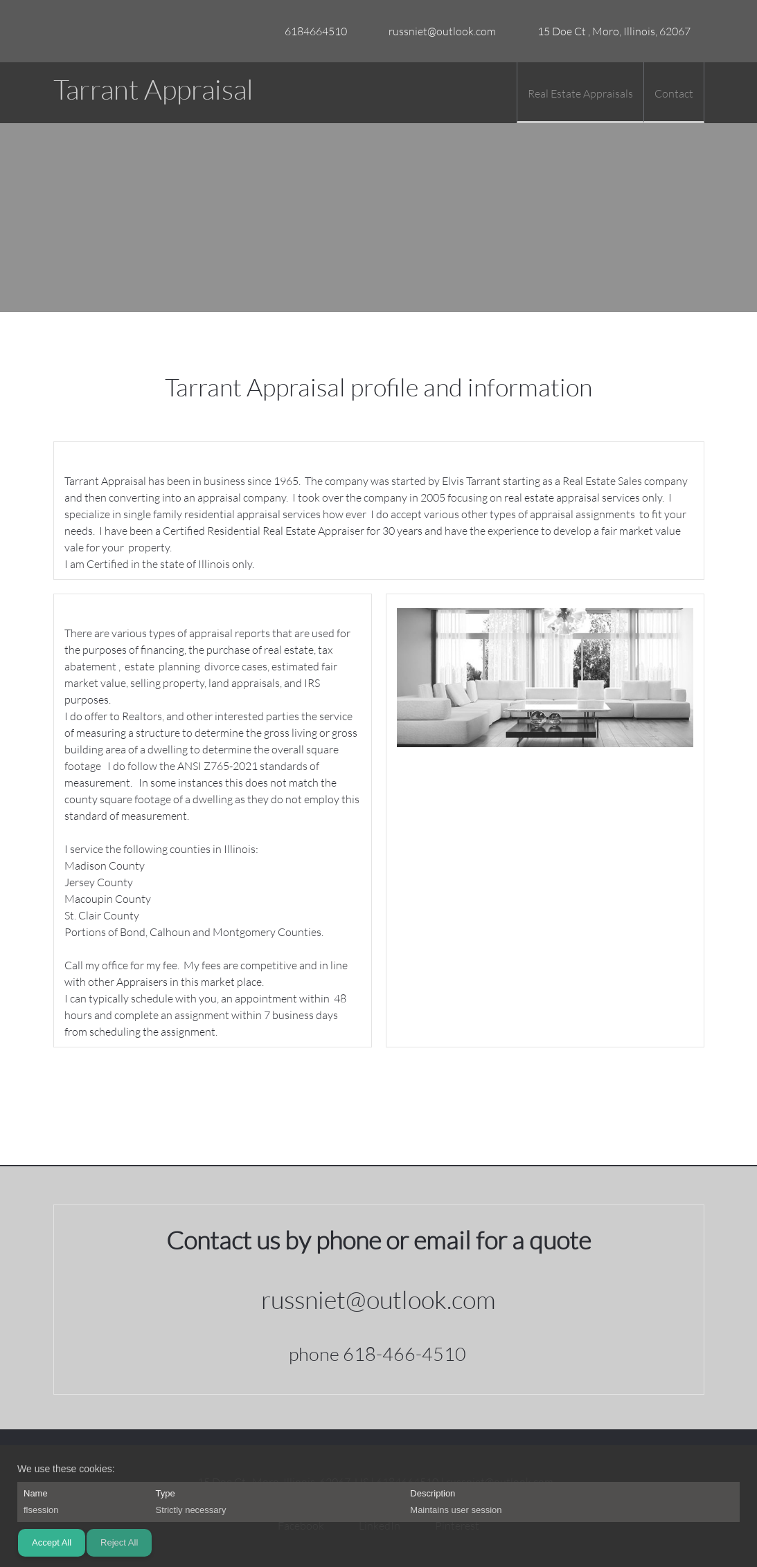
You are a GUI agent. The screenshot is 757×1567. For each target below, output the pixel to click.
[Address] (607, 31)
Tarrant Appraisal (153, 89)
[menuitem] (580, 92)
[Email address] (435, 31)
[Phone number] (309, 31)
